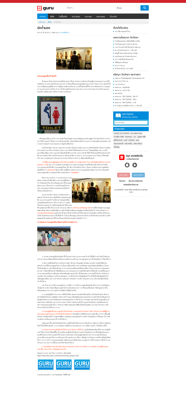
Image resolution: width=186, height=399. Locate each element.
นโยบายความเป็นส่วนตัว (135, 181)
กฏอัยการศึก (141, 137)
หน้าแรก (43, 16)
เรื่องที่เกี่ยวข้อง (120, 28)
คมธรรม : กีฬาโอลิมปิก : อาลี (125, 102)
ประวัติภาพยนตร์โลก (122, 31)
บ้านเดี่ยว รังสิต (119, 137)
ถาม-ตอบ (88, 16)
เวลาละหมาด (120, 84)
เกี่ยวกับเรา (122, 181)
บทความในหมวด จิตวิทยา (125, 37)
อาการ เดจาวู (120, 65)
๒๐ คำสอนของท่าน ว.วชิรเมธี (126, 50)
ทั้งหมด (119, 8)
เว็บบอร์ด (113, 16)
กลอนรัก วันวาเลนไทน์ (121, 133)
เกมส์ (125, 140)
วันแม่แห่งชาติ (118, 144)
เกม (134, 137)
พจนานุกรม (101, 16)
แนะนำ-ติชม (124, 175)
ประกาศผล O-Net (136, 133)
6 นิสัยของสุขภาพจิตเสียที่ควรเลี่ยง (127, 41)
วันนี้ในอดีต (63, 16)
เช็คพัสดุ (116, 147)
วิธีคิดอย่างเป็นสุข (121, 62)
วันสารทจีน (128, 144)
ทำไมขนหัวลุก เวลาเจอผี (124, 68)
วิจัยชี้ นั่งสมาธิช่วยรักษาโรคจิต (126, 53)
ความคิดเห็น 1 (65, 32)
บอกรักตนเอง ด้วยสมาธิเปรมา (126, 56)
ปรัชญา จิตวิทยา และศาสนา (127, 74)
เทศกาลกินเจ (137, 144)
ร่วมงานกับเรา (138, 175)
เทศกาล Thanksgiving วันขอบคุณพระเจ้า (130, 78)
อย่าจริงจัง (118, 93)
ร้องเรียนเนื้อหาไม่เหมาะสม (130, 185)
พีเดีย (52, 16)
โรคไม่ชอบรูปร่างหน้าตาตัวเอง (126, 44)
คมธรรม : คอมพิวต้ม (122, 87)
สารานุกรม (76, 16)
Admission (128, 137)
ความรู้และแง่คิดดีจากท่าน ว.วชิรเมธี (128, 106)
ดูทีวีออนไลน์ (118, 140)
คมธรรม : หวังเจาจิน (122, 90)
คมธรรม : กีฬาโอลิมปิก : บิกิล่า (126, 99)
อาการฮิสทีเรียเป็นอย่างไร (124, 59)
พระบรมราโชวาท (121, 81)
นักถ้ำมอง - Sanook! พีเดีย (49, 8)
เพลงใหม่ (131, 140)
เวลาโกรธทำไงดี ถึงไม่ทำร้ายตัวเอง (128, 47)
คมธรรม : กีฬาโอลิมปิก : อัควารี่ (126, 96)
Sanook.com (7, 1)
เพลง (137, 140)
